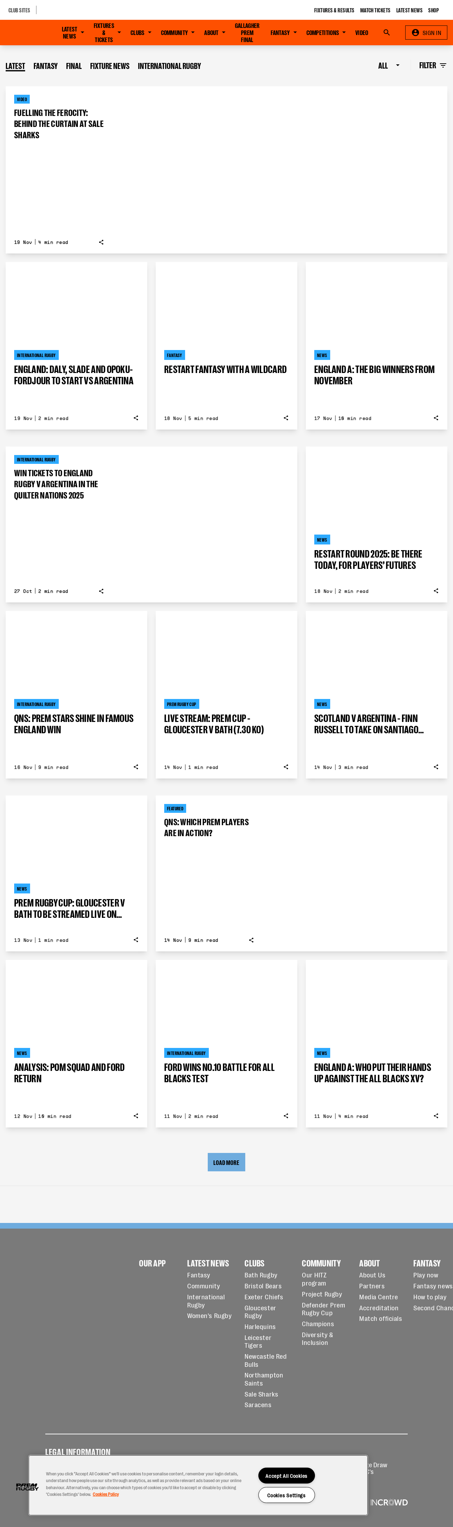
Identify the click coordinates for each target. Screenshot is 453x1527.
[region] (198, 1485)
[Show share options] (101, 242)
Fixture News (110, 65)
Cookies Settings (286, 1495)
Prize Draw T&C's (373, 1468)
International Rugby (169, 65)
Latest (15, 65)
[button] (27, 1487)
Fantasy (46, 65)
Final (74, 65)
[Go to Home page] (24, 32)
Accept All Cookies (286, 1476)
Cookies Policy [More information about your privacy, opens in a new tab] (106, 1493)
